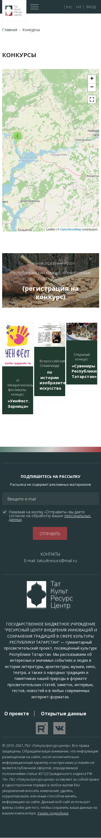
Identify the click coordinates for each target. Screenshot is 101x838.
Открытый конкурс (82, 356)
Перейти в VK (59, 728)
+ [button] (91, 79)
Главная (9, 29)
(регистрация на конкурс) (50, 292)
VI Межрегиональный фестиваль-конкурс (24, 387)
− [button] (91, 87)
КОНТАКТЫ (50, 554)
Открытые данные (63, 713)
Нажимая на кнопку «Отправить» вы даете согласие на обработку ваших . (50, 516)
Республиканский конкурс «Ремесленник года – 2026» (50, 275)
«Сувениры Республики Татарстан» (84, 371)
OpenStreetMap (70, 229)
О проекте (16, 713)
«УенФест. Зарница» (18, 403)
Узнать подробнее (53, 813)
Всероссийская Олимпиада (52, 363)
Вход (91, 6)
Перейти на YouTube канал (42, 728)
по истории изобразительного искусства (60, 380)
